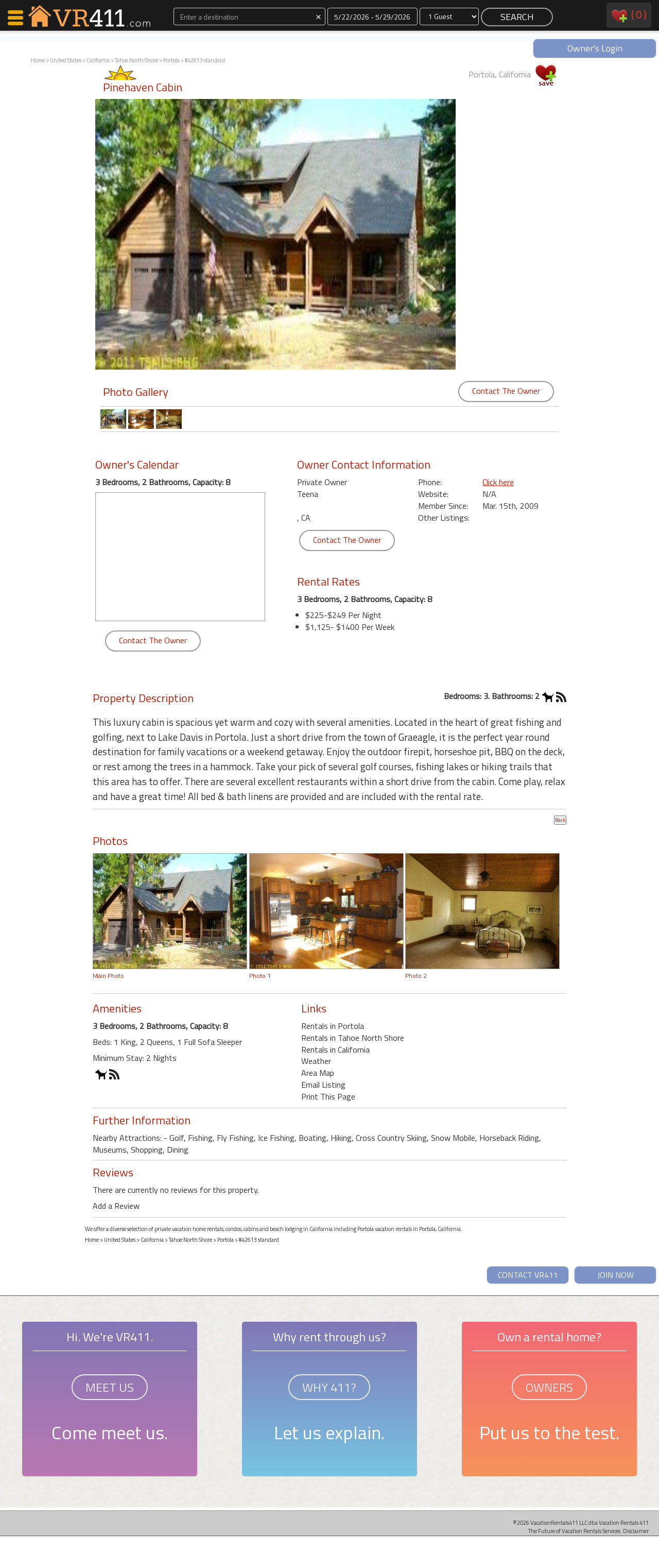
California (98, 60)
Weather (316, 1061)
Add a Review (116, 1206)
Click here (498, 482)
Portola (171, 60)
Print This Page (328, 1096)
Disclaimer (636, 1530)
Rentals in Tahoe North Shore (352, 1037)
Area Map (317, 1073)
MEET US (109, 1387)
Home (38, 60)
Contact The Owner (506, 391)
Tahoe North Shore (136, 60)
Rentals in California (335, 1049)
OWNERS (549, 1387)
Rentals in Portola (332, 1026)
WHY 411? (329, 1387)
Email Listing (323, 1084)
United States (65, 60)
